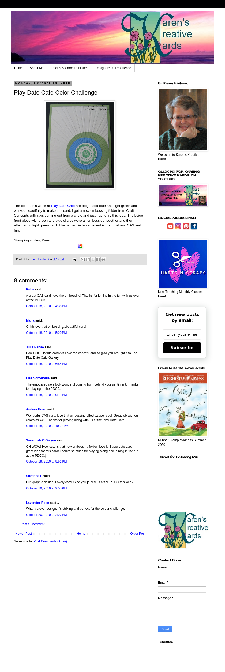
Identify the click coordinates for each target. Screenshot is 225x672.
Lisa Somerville (38, 378)
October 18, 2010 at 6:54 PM (46, 364)
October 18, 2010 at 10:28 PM (47, 426)
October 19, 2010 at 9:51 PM (46, 461)
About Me (36, 68)
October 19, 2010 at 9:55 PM (46, 488)
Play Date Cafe (63, 206)
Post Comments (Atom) (50, 541)
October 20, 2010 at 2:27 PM (46, 515)
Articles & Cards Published (69, 68)
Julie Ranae (35, 347)
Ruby (30, 289)
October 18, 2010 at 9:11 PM (46, 395)
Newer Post (23, 533)
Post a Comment (32, 524)
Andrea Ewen (36, 409)
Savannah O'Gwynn (41, 440)
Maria (30, 320)
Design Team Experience (113, 68)
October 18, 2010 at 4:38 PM (46, 306)
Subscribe (182, 347)
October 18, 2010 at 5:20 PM (46, 333)
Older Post (137, 533)
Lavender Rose (37, 503)
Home (18, 68)
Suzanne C (34, 476)
